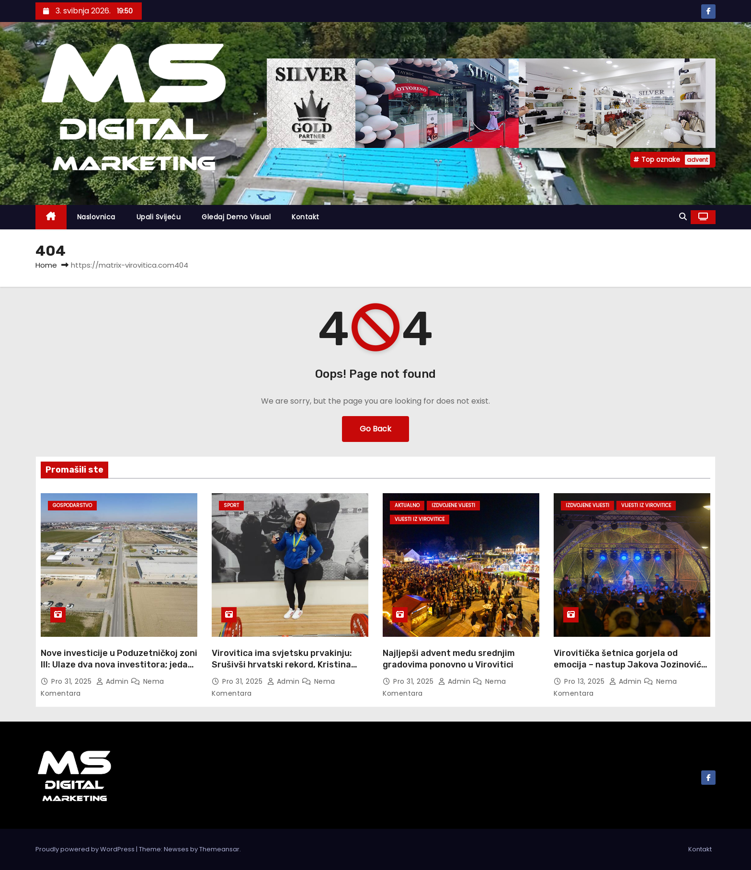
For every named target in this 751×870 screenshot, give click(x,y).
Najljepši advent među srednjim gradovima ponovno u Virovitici (449, 659)
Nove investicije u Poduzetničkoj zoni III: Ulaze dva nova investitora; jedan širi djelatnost (119, 664)
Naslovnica (96, 217)
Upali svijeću (159, 217)
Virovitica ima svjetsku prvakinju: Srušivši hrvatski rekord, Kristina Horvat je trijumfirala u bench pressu (289, 664)
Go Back (375, 428)
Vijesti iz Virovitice (419, 519)
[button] (683, 216)
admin (113, 681)
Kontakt (305, 217)
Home (46, 265)
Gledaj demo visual (236, 217)
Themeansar (219, 849)
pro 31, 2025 (72, 681)
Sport (231, 505)
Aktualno (407, 505)
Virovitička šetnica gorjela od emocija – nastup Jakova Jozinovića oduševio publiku (630, 664)
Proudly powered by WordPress (85, 849)
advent (697, 160)
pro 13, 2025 (585, 681)
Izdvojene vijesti (453, 505)
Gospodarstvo (72, 505)
